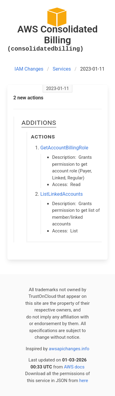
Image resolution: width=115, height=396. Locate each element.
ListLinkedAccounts (61, 194)
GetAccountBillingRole (64, 148)
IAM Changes (29, 69)
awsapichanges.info (69, 348)
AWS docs (74, 367)
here (83, 380)
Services (62, 69)
